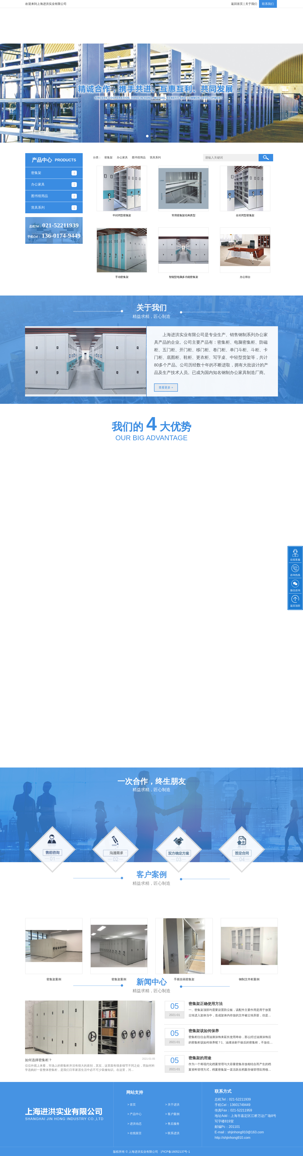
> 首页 (131, 1108)
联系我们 (268, 3)
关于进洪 (81, 37)
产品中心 (111, 37)
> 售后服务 (172, 1127)
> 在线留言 (134, 1136)
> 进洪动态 (134, 1127)
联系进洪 (262, 37)
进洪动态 (171, 37)
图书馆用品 (139, 157)
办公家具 (122, 157)
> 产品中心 (134, 1117)
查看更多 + (169, 387)
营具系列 (155, 157)
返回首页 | (238, 3)
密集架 (108, 157)
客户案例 (141, 37)
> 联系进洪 (172, 1136)
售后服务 (202, 37)
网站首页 (50, 37)
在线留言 (232, 37)
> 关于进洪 (172, 1108)
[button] (147, 136)
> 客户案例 (172, 1117)
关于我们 (251, 3)
